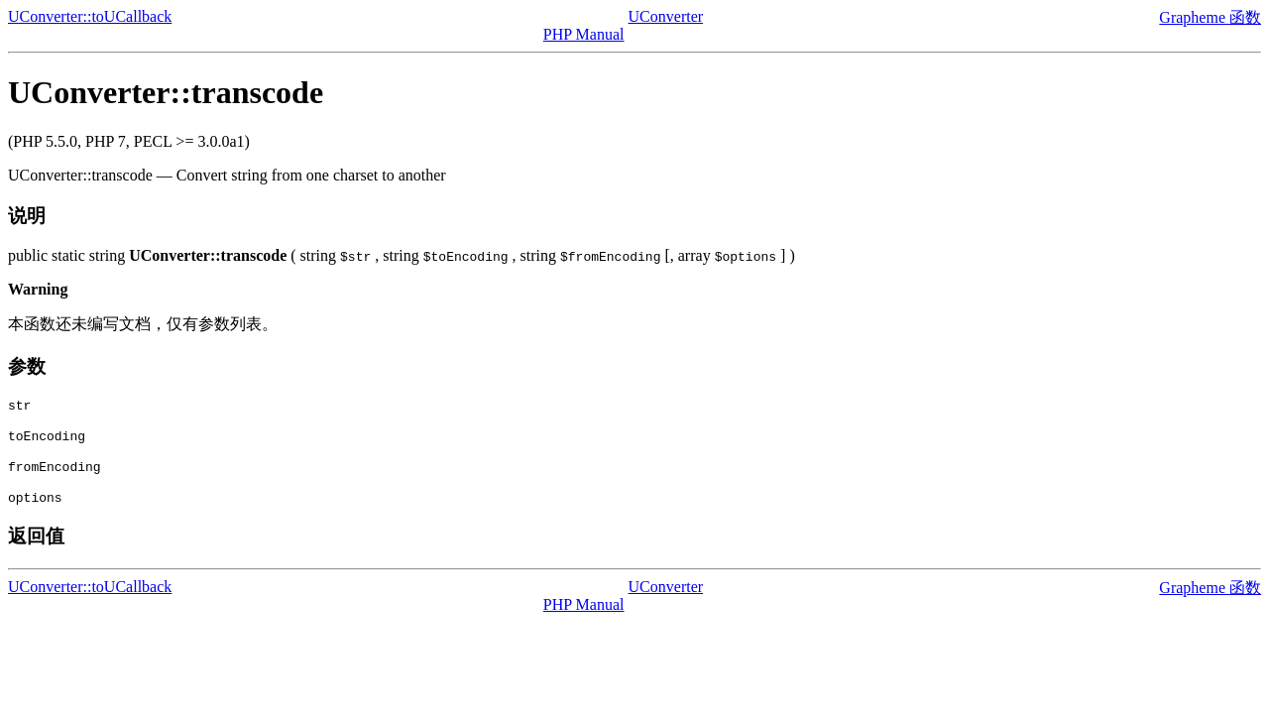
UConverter (666, 16)
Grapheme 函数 (1210, 17)
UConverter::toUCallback (90, 16)
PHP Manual (584, 34)
